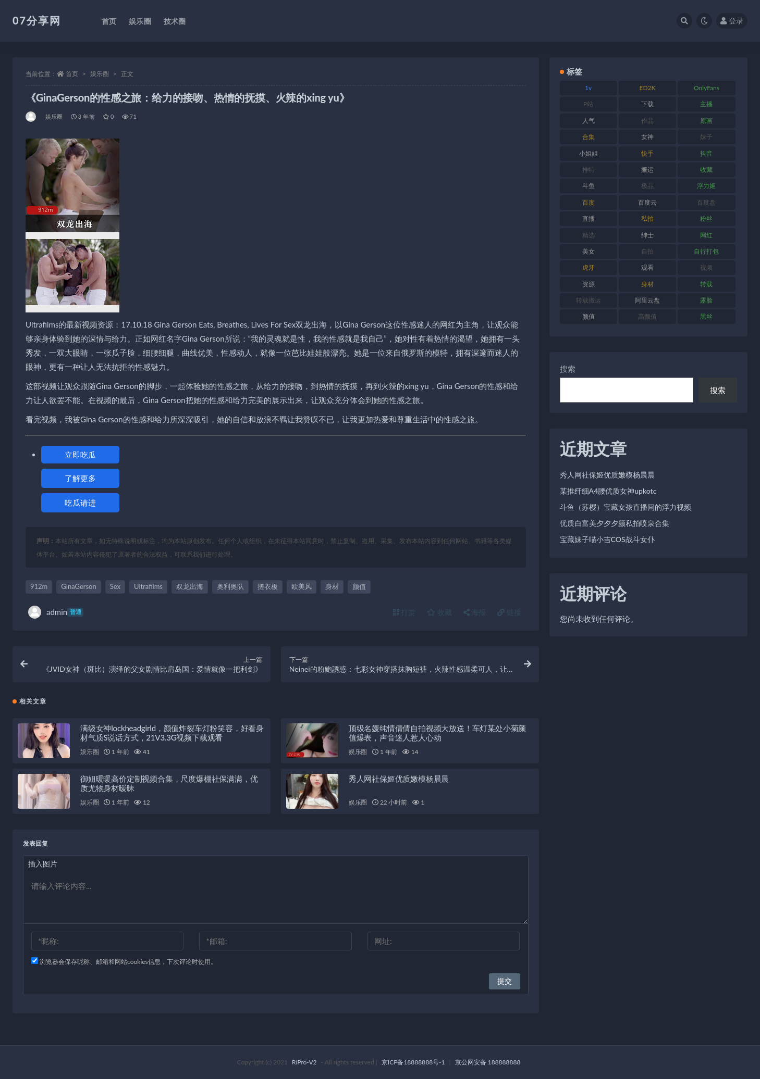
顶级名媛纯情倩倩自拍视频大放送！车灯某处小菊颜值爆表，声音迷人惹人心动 (437, 732)
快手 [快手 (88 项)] (647, 153)
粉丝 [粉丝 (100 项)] (706, 218)
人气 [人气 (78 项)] (588, 120)
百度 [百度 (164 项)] (588, 202)
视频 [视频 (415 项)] (706, 267)
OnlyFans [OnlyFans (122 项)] (706, 88)
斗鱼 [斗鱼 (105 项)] (588, 186)
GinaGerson (78, 586)
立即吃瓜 (80, 454)
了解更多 (80, 478)
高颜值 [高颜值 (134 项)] (647, 316)
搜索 (567, 368)
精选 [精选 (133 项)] (588, 235)
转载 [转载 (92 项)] (706, 284)
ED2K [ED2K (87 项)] (648, 88)
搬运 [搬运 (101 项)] (647, 169)
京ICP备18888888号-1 (413, 1062)
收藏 (439, 612)
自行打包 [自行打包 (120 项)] (706, 251)
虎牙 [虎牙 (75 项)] (588, 267)
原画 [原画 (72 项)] (706, 120)
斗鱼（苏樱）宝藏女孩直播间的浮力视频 (625, 507)
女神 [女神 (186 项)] (647, 137)
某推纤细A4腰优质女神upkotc (608, 490)
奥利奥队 (230, 586)
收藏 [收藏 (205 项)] (706, 169)
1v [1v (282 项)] (588, 88)
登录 (731, 20)
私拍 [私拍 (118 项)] (647, 218)
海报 (474, 612)
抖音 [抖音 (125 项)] (706, 153)
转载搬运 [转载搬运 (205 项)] (588, 300)
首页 (72, 74)
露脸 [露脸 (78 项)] (706, 300)
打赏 (404, 612)
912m (38, 586)
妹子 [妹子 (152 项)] (706, 137)
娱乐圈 (99, 74)
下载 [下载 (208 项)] (647, 104)
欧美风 (301, 586)
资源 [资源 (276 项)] (588, 284)
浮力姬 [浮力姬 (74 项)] (706, 186)
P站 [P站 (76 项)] (588, 104)
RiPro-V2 (304, 1062)
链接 (509, 612)
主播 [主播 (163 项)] (706, 104)
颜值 (359, 586)
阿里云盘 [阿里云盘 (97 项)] (647, 300)
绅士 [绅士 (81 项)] (647, 235)
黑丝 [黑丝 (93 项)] (706, 316)
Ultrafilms (148, 586)
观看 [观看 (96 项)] (647, 267)
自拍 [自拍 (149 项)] (647, 251)
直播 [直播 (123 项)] (588, 218)
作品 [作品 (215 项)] (647, 120)
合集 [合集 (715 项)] (588, 137)
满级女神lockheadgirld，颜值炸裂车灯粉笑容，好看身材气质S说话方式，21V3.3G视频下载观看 (172, 732)
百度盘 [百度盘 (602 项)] (706, 202)
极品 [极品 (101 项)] (647, 186)
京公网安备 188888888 (488, 1062)
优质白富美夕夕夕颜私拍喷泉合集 (614, 523)
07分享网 (37, 20)
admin (55, 612)
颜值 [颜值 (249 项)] (588, 316)
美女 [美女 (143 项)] (588, 251)
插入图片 (42, 863)
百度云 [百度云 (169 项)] (647, 202)
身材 (332, 586)
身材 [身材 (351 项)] (647, 284)
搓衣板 (268, 586)
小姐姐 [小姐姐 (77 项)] (588, 153)
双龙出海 (189, 586)
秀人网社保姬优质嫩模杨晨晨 (399, 778)
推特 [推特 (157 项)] (588, 169)
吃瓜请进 (80, 502)
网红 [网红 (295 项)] (706, 235)
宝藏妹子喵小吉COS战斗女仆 (607, 539)
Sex (115, 586)
